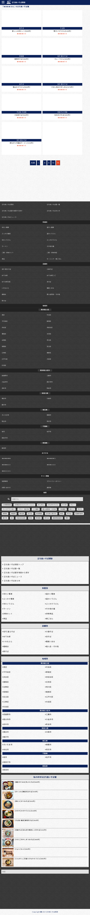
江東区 (4, 353)
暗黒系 (5, 514)
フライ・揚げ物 (24, 509)
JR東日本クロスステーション (24, 505)
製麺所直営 (79, 514)
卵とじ (72, 509)
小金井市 (5, 382)
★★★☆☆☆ (51, 465)
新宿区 (49, 321)
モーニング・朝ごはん (54, 259)
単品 (3, 259)
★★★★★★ (6, 458)
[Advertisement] (44, 540)
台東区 (4, 340)
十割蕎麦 (63, 509)
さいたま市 (5, 415)
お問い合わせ (6, 488)
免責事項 (5, 481)
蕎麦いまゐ (50, 288)
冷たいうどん (6, 240)
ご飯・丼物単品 (52, 253)
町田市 (49, 388)
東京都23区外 (45, 711)
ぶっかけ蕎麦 (6, 234)
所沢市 (49, 421)
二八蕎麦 (36, 509)
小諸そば (50, 269)
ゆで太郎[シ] (51, 275)
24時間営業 (7, 505)
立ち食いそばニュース (9, 217)
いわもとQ (5, 288)
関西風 (38, 518)
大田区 (49, 359)
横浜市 (4, 398)
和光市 (4, 421)
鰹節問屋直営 (57, 518)
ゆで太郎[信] (6, 282)
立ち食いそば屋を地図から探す (12, 211)
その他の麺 (50, 246)
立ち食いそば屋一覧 (53, 204)
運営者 (49, 488)
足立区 (49, 346)
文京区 (49, 334)
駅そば (4, 301)
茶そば (69, 514)
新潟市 (4, 448)
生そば (30, 514)
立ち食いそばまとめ (53, 211)
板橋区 (4, 346)
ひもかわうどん (53, 505)
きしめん (41, 505)
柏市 (3, 432)
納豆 (61, 514)
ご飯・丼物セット (8, 253)
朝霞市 (49, 415)
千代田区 (5, 321)
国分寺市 (50, 382)
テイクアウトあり (9, 509)
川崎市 (49, 398)
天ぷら (80, 509)
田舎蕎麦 (39, 514)
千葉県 (44, 753)
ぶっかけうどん (52, 240)
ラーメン (5, 246)
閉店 (30, 518)
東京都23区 (45, 663)
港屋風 (13, 514)
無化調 (22, 514)
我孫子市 (5, 438)
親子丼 (5, 518)
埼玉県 (44, 741)
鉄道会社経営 (21, 518)
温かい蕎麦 (50, 227)
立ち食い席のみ (51, 514)
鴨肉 (67, 518)
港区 (3, 315)
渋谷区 (4, 327)
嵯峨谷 (4, 294)
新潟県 (44, 766)
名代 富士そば (6, 269)
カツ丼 (64, 505)
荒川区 (49, 340)
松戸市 (49, 432)
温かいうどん (51, 234)
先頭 (33, 163)
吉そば (49, 282)
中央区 (49, 315)
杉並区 (4, 365)
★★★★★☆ (51, 458)
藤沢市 (4, 405)
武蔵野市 (5, 376)
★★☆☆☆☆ (6, 471)
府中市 (4, 388)
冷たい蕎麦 (5, 227)
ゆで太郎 (5, 275)
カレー (72, 505)
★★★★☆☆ (6, 465)
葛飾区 (49, 353)
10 (53, 163)
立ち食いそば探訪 (18, 2)
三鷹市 (49, 376)
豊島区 (4, 334)
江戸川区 (5, 359)
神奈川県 (45, 728)
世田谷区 (50, 327)
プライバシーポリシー (54, 481)
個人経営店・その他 (53, 294)
